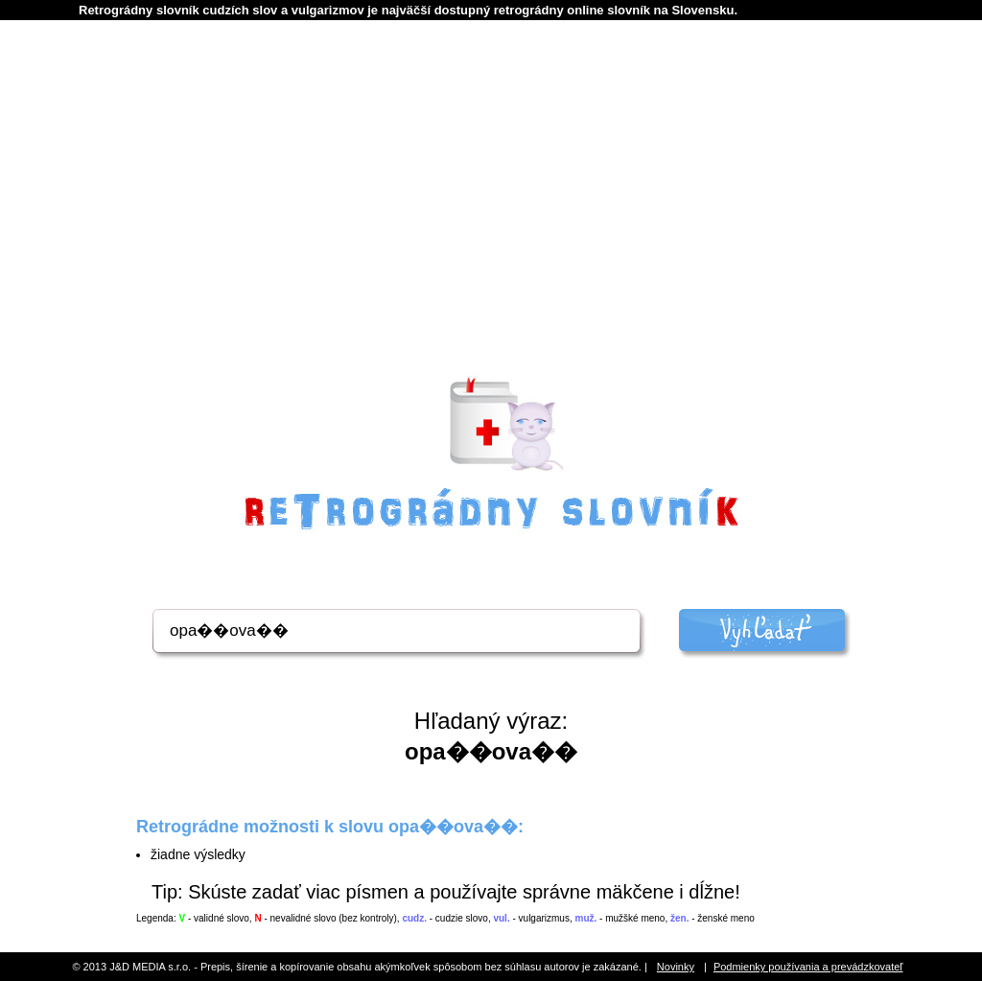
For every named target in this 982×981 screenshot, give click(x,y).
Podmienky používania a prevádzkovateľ (808, 966)
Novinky (675, 966)
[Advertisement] (491, 221)
